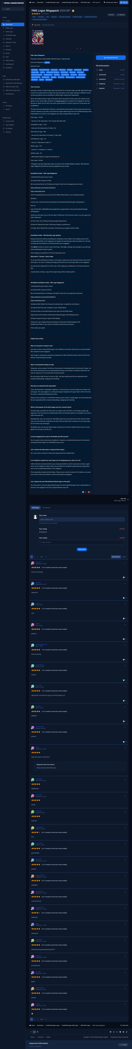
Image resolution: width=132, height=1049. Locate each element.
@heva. (42, 72)
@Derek (47, 62)
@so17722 (61, 77)
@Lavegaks (80, 72)
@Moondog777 (36, 77)
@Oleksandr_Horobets (53, 72)
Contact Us (41, 1037)
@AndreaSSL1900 (44, 70)
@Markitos (62, 70)
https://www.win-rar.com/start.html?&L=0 (43, 188)
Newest (124, 556)
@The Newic (64, 72)
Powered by (119, 1037)
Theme (33, 1037)
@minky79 (74, 74)
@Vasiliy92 (34, 79)
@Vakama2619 (48, 74)
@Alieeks (69, 70)
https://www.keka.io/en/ (38, 191)
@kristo (42, 79)
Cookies (48, 1037)
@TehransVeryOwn (37, 74)
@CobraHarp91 (80, 77)
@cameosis (54, 70)
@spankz (53, 77)
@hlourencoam (70, 77)
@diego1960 (35, 72)
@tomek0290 (65, 74)
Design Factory (60, 101)
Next (41, 556)
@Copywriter (45, 77)
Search (6, 9)
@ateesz (85, 70)
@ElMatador (82, 74)
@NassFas (72, 72)
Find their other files (48, 25)
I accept (123, 1045)
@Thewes (56, 74)
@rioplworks (77, 70)
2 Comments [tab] (46, 508)
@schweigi (34, 70)
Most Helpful (116, 556)
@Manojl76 (49, 79)
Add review (81, 549)
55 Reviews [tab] (35, 508)
